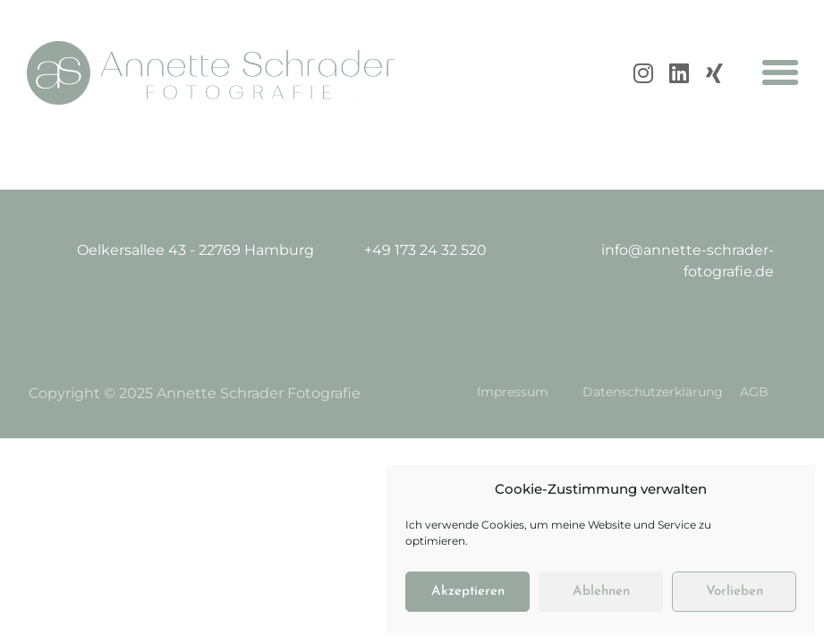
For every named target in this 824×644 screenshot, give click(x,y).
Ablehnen (601, 591)
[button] (780, 72)
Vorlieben (734, 591)
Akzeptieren (468, 591)
